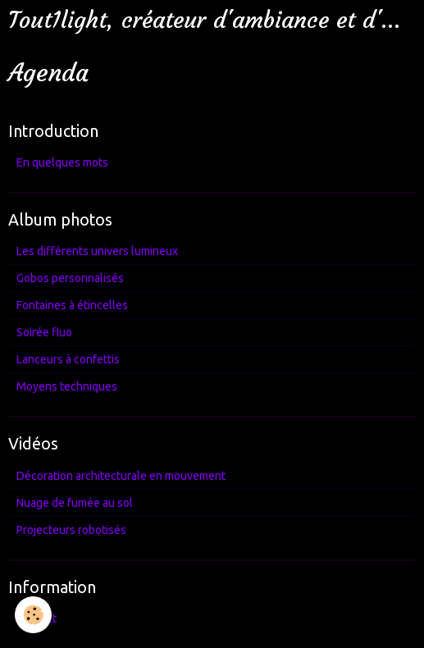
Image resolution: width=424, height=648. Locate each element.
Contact (36, 618)
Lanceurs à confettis (68, 359)
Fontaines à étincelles (72, 305)
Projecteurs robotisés (71, 529)
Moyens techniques (66, 386)
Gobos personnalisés (70, 278)
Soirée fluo (44, 332)
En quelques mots (62, 162)
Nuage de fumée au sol (74, 502)
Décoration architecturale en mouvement (121, 475)
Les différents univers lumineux (97, 251)
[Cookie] (33, 614)
